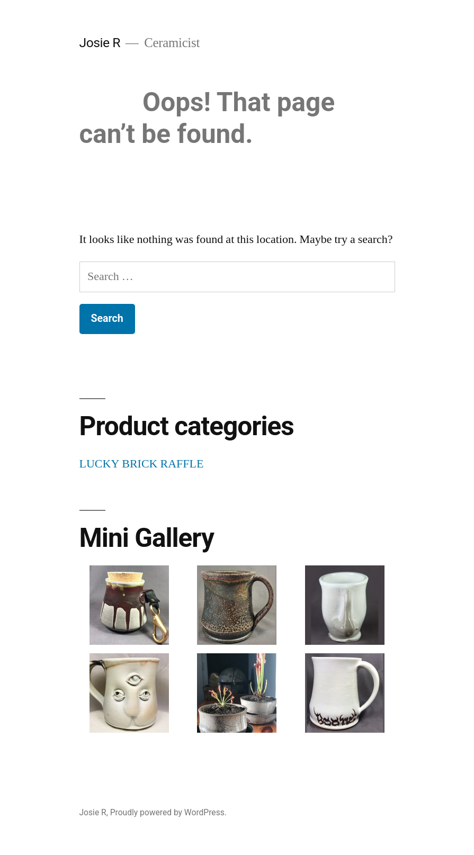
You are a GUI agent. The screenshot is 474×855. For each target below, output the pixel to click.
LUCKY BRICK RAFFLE (141, 463)
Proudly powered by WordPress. (168, 812)
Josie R (100, 42)
